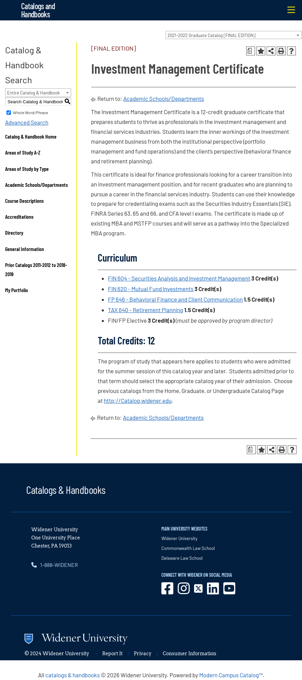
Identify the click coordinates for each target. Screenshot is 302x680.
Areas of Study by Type (27, 168)
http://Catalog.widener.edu (138, 400)
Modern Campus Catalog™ (231, 675)
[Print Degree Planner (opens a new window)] (250, 51)
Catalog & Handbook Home (31, 136)
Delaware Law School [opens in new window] (182, 558)
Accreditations (19, 216)
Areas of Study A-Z (23, 152)
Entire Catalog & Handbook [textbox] (33, 92)
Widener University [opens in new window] (179, 538)
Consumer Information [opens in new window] (189, 653)
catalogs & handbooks (72, 675)
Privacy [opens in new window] (143, 653)
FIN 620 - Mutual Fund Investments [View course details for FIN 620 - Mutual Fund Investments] (150, 288)
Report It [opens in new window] (112, 653)
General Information (24, 249)
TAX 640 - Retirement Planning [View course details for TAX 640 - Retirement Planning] (145, 309)
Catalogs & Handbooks (65, 489)
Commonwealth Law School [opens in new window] (188, 548)
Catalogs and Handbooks (38, 10)
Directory (14, 232)
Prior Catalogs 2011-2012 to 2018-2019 (36, 269)
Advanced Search (26, 122)
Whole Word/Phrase (30, 112)
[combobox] (233, 35)
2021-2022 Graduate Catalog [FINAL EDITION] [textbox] (211, 35)
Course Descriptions (24, 200)
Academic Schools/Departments (36, 184)
